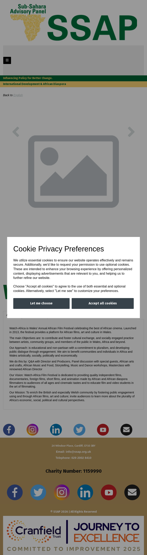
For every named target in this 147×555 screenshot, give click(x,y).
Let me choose (41, 303)
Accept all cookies (103, 303)
